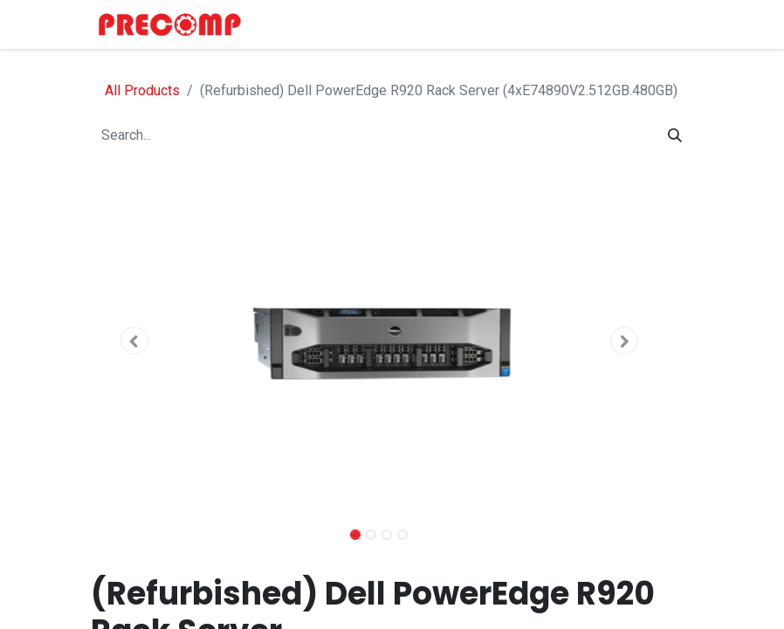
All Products (142, 90)
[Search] (675, 135)
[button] (134, 340)
